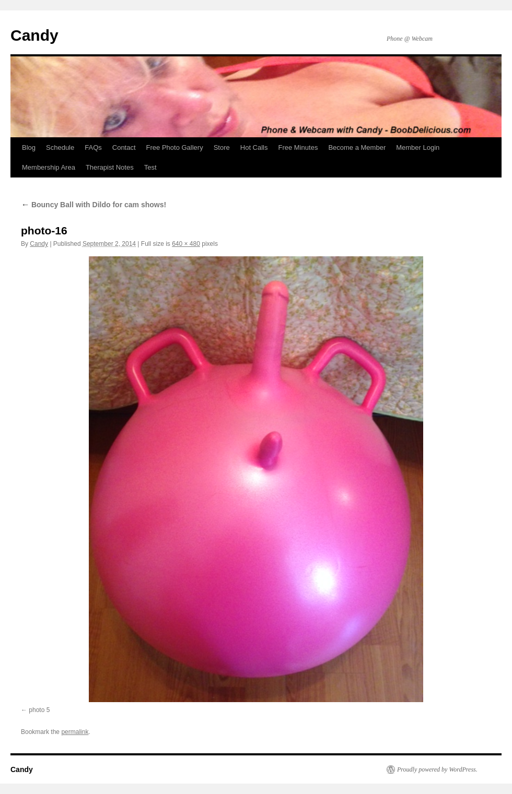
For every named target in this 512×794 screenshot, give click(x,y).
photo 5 (39, 710)
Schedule (60, 147)
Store (222, 147)
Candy (34, 35)
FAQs (93, 147)
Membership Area (48, 167)
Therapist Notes (110, 167)
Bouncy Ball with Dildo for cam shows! (93, 204)
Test (150, 167)
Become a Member (357, 147)
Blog (29, 147)
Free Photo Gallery (174, 147)
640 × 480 (186, 243)
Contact (124, 147)
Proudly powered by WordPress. (437, 769)
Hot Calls (254, 147)
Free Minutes (298, 147)
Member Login (417, 147)
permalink (74, 732)
